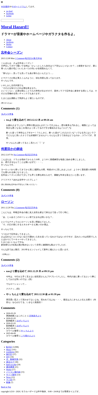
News (8, 377)
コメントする (7, 114)
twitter (8, 16)
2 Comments (19, 208)
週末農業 (10, 367)
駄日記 (28, 58)
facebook (10, 13)
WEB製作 (5, 7)
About (8, 40)
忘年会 (39, 58)
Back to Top (6, 387)
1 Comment (20, 58)
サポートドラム (19, 7)
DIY (8, 357)
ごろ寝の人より (28, 336)
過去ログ (10, 362)
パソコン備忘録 (13, 372)
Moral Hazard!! (15, 26)
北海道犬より (35, 316)
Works (8, 44)
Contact (9, 47)
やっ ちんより (27, 331)
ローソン (7, 201)
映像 (8, 382)
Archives (10, 42)
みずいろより (23, 321)
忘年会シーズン (12, 52)
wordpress (10, 352)
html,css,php (11, 364)
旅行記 (9, 354)
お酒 (33, 58)
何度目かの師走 (12, 149)
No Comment (19, 155)
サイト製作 (11, 375)
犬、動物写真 (12, 359)
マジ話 (9, 380)
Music (8, 349)
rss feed (9, 11)
